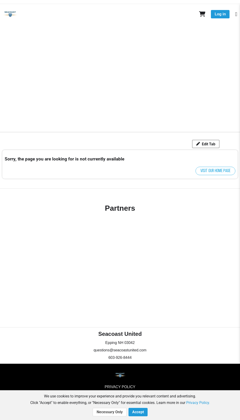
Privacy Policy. (198, 402)
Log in (220, 14)
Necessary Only (109, 412)
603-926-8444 (120, 358)
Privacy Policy (120, 387)
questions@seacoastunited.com (120, 350)
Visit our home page (215, 171)
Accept (138, 412)
